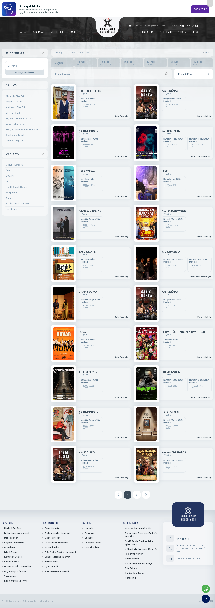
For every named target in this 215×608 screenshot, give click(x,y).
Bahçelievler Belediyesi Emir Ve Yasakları (141, 535)
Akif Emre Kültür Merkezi (88, 100)
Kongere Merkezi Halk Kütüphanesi (23, 129)
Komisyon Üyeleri (13, 556)
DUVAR (83, 332)
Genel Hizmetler (52, 528)
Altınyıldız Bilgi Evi (15, 96)
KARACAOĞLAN (171, 131)
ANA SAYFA (135, 26)
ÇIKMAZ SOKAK (88, 291)
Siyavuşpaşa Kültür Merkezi (20, 118)
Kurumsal (38, 32)
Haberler (89, 528)
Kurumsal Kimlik (12, 561)
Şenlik (9, 170)
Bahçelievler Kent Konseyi (138, 563)
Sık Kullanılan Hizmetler (56, 542)
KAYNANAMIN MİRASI (174, 452)
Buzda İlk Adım (52, 547)
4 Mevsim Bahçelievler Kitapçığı (141, 549)
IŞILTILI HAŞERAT (171, 251)
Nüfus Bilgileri (132, 558)
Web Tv (182, 32)
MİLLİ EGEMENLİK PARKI (17, 203)
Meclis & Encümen (13, 528)
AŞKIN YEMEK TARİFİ (174, 211)
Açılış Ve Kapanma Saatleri (138, 528)
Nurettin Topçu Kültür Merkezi (173, 140)
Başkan (23, 32)
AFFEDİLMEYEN (88, 372)
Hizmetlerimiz (56, 32)
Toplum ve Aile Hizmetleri (57, 533)
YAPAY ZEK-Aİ (87, 171)
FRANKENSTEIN (171, 372)
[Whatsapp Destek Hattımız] (206, 589)
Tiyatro (85, 94)
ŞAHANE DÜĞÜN (88, 131)
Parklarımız (130, 577)
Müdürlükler (10, 547)
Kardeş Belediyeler (134, 573)
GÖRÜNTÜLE (200, 9)
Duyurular (89, 533)
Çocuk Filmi (11, 209)
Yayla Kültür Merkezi (16, 124)
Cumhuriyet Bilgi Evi (16, 135)
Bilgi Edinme (131, 568)
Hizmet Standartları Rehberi (18, 566)
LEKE (164, 171)
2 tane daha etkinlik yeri (200, 156)
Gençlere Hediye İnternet (57, 556)
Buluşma (10, 175)
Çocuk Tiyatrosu (14, 164)
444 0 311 (190, 25)
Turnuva (10, 198)
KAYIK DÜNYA (170, 91)
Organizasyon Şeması (15, 571)
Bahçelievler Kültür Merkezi (172, 100)
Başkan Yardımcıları (14, 542)
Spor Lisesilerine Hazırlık (57, 571)
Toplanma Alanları (134, 553)
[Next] (146, 495)
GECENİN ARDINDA (90, 211)
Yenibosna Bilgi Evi (15, 107)
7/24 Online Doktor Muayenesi (60, 552)
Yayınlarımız (10, 576)
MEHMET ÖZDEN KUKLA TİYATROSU (183, 332)
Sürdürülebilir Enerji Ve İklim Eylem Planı (139, 543)
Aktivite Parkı (51, 561)
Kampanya (11, 192)
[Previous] (118, 495)
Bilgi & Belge (10, 552)
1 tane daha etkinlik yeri (200, 277)
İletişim (196, 32)
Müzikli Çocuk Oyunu (16, 187)
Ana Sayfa (59, 53)
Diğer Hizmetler (52, 537)
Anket (9, 181)
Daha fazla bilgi (121, 116)
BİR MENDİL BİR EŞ (90, 91)
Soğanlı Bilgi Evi (14, 101)
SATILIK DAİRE (87, 251)
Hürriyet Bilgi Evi (14, 140)
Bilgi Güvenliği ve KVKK (15, 580)
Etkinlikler (84, 53)
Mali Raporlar (10, 537)
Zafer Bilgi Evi (13, 112)
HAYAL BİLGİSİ (170, 412)
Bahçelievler (165, 32)
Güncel (74, 32)
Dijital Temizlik (51, 566)
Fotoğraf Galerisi (93, 542)
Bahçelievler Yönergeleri (16, 533)
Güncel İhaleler (92, 547)
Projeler (147, 32)
